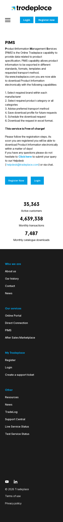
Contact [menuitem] (10, 286)
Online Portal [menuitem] (13, 315)
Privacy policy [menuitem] (13, 503)
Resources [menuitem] (11, 397)
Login (26, 19)
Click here (25, 156)
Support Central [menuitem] (15, 419)
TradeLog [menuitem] (11, 412)
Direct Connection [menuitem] (16, 323)
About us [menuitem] (10, 271)
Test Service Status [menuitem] (17, 434)
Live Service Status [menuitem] (17, 426)
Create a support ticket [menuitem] (19, 374)
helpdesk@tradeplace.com (22, 164)
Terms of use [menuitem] (13, 496)
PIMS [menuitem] (8, 330)
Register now (46, 19)
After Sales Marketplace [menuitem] (20, 337)
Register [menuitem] (10, 360)
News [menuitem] (8, 293)
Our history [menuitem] (12, 278)
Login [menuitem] (8, 367)
